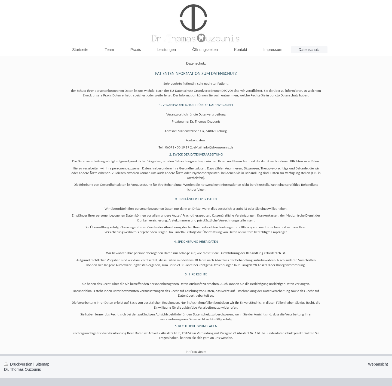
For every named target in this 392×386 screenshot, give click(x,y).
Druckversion (18, 364)
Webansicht (378, 364)
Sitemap (42, 364)
